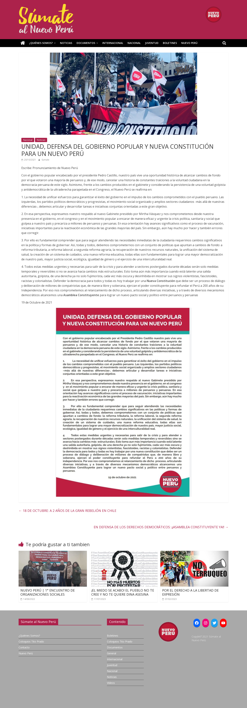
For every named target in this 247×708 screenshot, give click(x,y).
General (111, 653)
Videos (111, 683)
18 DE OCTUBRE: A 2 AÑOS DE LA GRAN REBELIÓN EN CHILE (67, 510)
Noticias (66, 43)
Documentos (86, 43)
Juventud (151, 43)
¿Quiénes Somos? (41, 43)
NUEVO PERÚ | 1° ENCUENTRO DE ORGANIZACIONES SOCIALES (47, 592)
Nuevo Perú (189, 43)
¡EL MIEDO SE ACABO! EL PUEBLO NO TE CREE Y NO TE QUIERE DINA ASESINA (122, 592)
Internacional (112, 43)
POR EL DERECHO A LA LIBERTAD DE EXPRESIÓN (190, 592)
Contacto (24, 647)
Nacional (134, 43)
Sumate (45, 159)
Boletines (170, 43)
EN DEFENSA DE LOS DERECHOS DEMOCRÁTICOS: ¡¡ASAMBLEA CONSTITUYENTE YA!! (161, 527)
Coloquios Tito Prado (31, 641)
